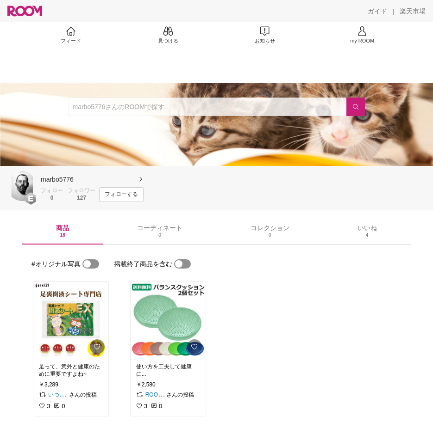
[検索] (355, 107)
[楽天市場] (413, 11)
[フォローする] (121, 194)
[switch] (90, 264)
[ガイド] (377, 11)
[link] (70, 320)
